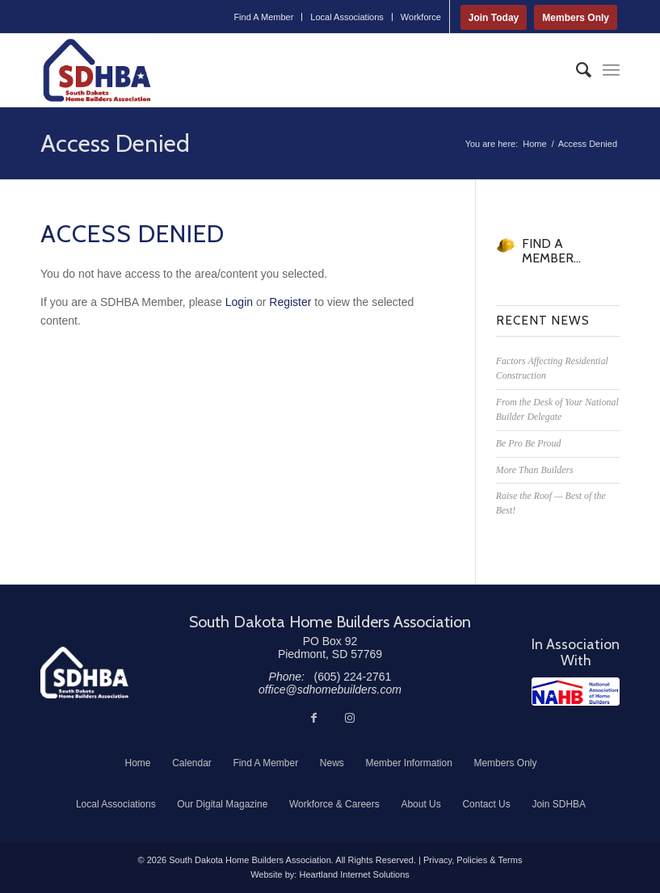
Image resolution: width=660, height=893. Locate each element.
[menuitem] (263, 17)
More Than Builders (535, 470)
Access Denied (115, 143)
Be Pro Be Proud (528, 443)
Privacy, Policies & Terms (472, 860)
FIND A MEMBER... (551, 251)
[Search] (575, 70)
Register (290, 302)
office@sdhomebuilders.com (330, 689)
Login (239, 302)
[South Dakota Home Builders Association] (96, 70)
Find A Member (263, 17)
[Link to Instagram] (350, 718)
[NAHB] (576, 691)
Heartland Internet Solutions (354, 874)
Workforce (421, 17)
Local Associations (347, 17)
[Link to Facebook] (314, 718)
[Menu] (611, 70)
